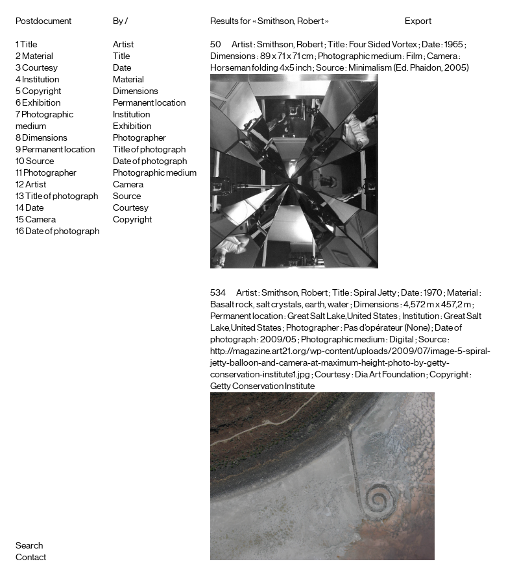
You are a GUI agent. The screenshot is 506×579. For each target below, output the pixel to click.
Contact (31, 557)
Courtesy (40, 68)
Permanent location (58, 149)
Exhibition (41, 103)
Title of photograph (61, 196)
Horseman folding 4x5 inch (260, 68)
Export (418, 21)
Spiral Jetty (375, 293)
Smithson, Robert (290, 44)
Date (34, 208)
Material (37, 56)
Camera (40, 219)
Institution (40, 79)
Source (40, 161)
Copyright (41, 91)
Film (414, 56)
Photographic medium (155, 173)
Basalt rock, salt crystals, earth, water (279, 304)
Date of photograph (62, 231)
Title (28, 44)
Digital (401, 339)
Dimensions (44, 138)
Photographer (50, 173)
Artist (35, 184)
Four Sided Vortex (383, 44)
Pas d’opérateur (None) (387, 328)
